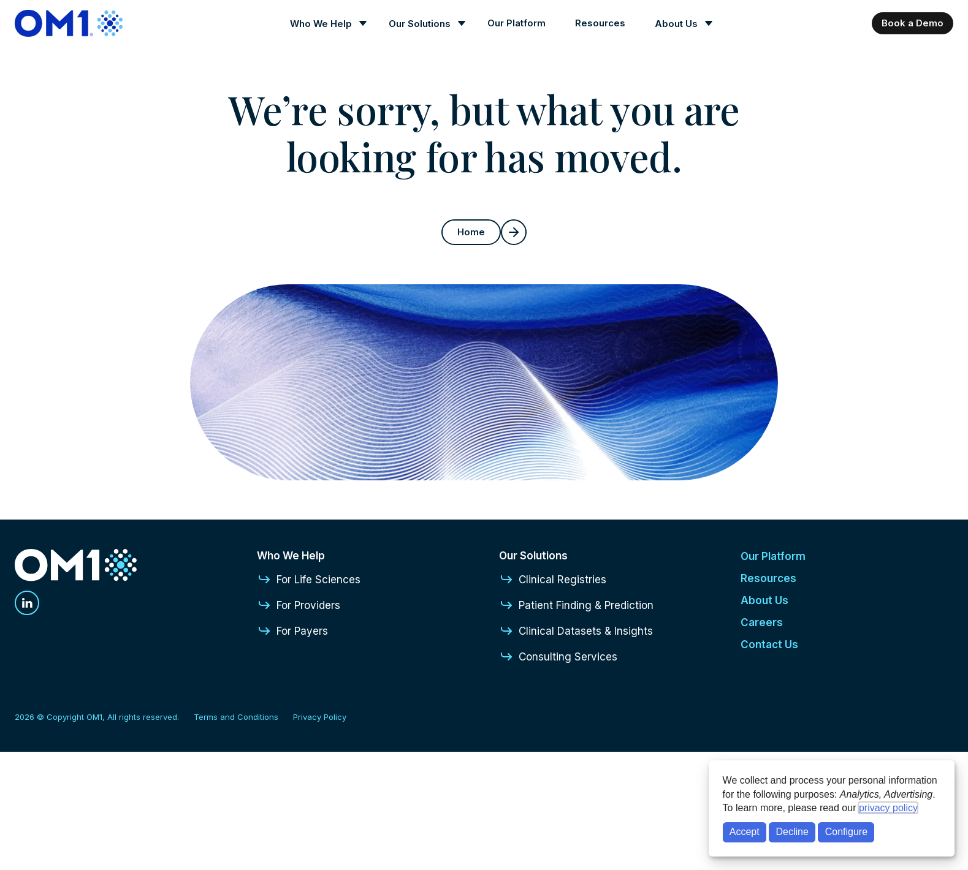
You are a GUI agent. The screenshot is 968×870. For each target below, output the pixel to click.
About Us (676, 23)
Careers (762, 622)
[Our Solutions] (423, 24)
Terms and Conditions (236, 717)
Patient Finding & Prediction (576, 605)
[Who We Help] (325, 24)
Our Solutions (420, 23)
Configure (846, 831)
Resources (600, 23)
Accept (745, 831)
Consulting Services (558, 656)
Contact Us (769, 644)
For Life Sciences (308, 579)
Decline (792, 831)
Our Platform (516, 23)
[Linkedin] (27, 603)
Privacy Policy (319, 717)
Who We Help (321, 23)
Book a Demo (912, 23)
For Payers (292, 631)
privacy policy (888, 808)
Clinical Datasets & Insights (576, 631)
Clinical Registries (552, 579)
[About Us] (679, 24)
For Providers (298, 605)
